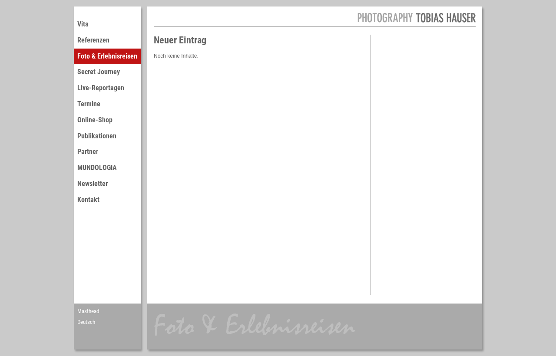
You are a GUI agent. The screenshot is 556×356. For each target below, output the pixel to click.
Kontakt (88, 200)
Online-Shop (95, 120)
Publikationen (96, 136)
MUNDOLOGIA (97, 167)
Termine (88, 104)
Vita (83, 24)
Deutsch (86, 322)
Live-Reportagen (100, 88)
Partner (87, 151)
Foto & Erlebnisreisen (107, 56)
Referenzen (93, 40)
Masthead (88, 311)
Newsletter (92, 184)
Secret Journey (98, 72)
